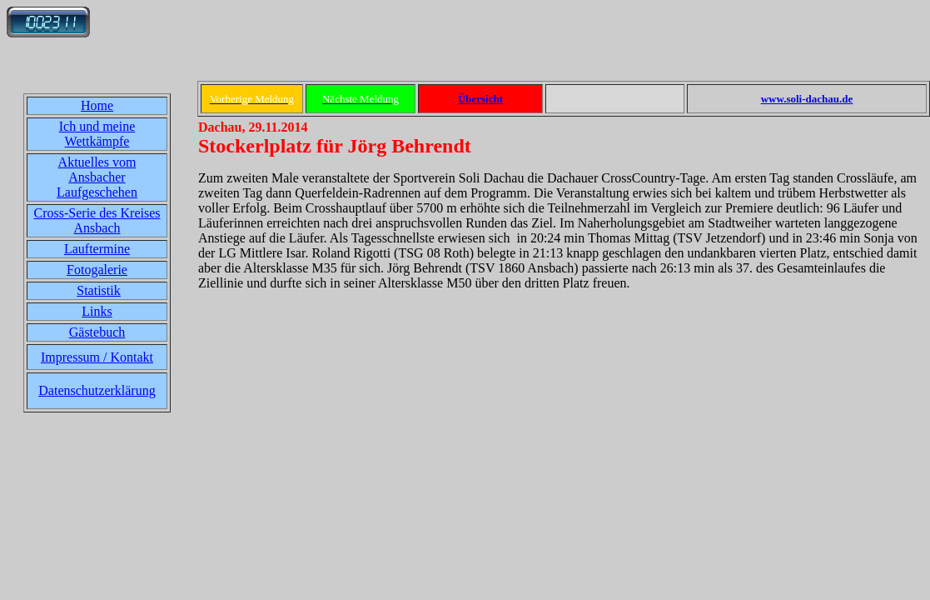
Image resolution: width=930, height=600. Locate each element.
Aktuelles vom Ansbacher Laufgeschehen (97, 177)
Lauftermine (97, 249)
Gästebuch (97, 332)
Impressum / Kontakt (97, 357)
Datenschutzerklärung (96, 390)
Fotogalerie (97, 269)
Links (97, 311)
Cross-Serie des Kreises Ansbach (97, 220)
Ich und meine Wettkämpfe (97, 133)
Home (97, 105)
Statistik (98, 290)
